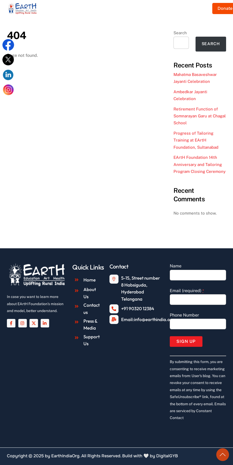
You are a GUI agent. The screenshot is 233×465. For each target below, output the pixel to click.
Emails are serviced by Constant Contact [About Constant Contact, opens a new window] (198, 411)
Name (175, 265)
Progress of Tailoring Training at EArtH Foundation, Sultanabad (195, 140)
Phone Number (184, 315)
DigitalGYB (167, 456)
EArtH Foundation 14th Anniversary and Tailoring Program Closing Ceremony (199, 164)
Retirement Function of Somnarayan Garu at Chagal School (199, 116)
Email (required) (187, 290)
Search (180, 33)
